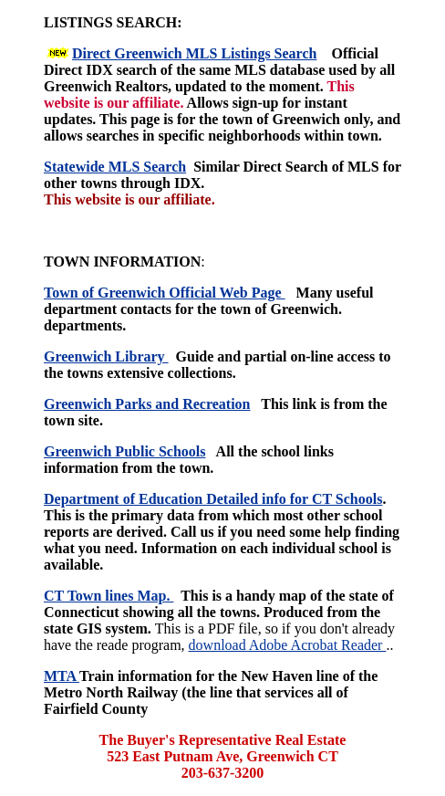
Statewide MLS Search (115, 166)
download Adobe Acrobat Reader (288, 645)
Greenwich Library (106, 356)
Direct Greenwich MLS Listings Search (194, 53)
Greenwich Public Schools (125, 451)
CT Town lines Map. (108, 595)
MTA (61, 676)
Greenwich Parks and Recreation (147, 404)
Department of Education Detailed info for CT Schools (213, 499)
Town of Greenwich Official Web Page (164, 292)
